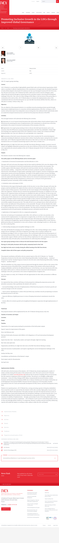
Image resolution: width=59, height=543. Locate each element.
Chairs (33, 12)
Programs (28, 12)
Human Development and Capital (33, 507)
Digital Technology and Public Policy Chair (50, 505)
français (44, 525)
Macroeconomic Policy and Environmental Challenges (32, 510)
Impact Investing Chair (49, 498)
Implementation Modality (9, 411)
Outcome (5, 427)
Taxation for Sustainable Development (31, 497)
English (37, 1)
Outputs (5, 423)
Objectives (5, 415)
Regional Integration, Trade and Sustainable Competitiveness (33, 501)
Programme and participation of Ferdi (12, 435)
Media (58, 12)
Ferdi (23, 12)
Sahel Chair (47, 492)
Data (44, 12)
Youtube (49, 525)
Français (33, 1)
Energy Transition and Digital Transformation (32, 504)
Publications (39, 12)
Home (2, 28)
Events (48, 12)
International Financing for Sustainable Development (32, 493)
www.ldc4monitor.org (19, 374)
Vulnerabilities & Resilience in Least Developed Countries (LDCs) (29, 458)
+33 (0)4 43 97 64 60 (12, 504)
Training (53, 12)
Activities (5, 419)
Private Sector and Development (33, 517)
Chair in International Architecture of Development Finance (51, 502)
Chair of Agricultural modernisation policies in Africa (51, 496)
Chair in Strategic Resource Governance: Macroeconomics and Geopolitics (51, 510)
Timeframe (5, 431)
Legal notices (55, 525)
